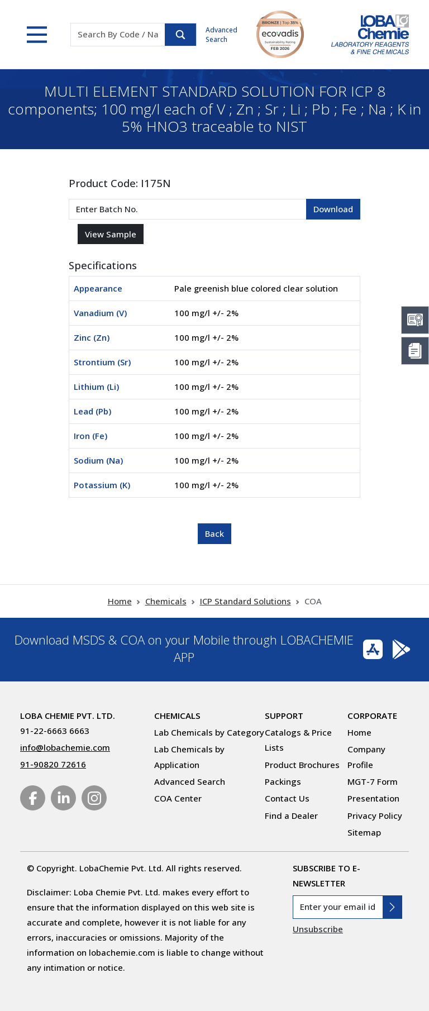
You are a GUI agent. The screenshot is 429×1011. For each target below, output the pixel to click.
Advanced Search (221, 34)
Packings (283, 781)
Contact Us (287, 798)
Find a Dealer (291, 815)
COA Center (178, 798)
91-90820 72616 (53, 764)
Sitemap (364, 832)
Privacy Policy (374, 815)
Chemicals (166, 601)
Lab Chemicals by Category (209, 732)
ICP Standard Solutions (245, 601)
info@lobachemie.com (65, 747)
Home (120, 601)
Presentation (373, 798)
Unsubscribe (318, 928)
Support (284, 715)
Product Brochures (302, 764)
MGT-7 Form (372, 781)
